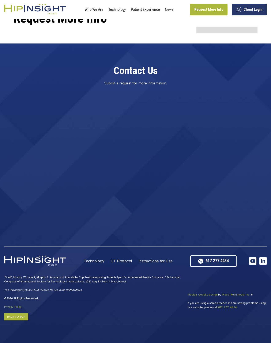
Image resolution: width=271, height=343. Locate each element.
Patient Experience (145, 9)
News (169, 9)
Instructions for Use (155, 261)
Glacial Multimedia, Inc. (236, 294)
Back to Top (16, 316)
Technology (117, 9)
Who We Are (94, 9)
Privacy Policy (13, 306)
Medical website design (203, 294)
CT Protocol (121, 261)
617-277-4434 (227, 307)
